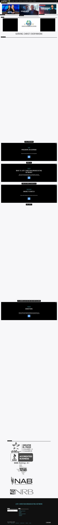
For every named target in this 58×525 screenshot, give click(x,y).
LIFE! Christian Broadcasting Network (29, 504)
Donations (29, 309)
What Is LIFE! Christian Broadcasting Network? (29, 171)
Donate (35, 1)
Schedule (13, 1)
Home (8, 523)
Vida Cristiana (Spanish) (22, 513)
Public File (20, 515)
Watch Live (21, 1)
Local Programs (26, 1)
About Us (17, 1)
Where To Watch (29, 192)
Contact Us (31, 1)
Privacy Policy (12, 523)
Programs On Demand (29, 150)
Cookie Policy (17, 523)
